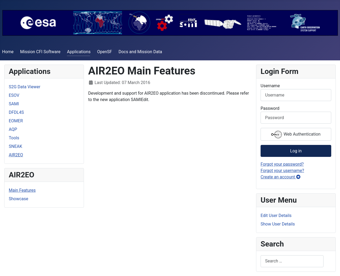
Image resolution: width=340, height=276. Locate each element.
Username (270, 85)
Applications (79, 51)
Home (8, 51)
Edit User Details (276, 215)
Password (270, 108)
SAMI (14, 103)
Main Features (22, 190)
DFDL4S (16, 112)
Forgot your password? (282, 164)
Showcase (18, 198)
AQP (13, 129)
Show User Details (278, 224)
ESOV (14, 95)
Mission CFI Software (40, 51)
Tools (14, 137)
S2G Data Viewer (24, 86)
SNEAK (15, 146)
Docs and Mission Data (140, 51)
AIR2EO (16, 154)
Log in (295, 150)
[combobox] (292, 261)
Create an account (280, 176)
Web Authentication (295, 134)
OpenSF (104, 51)
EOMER (16, 120)
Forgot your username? (282, 170)
